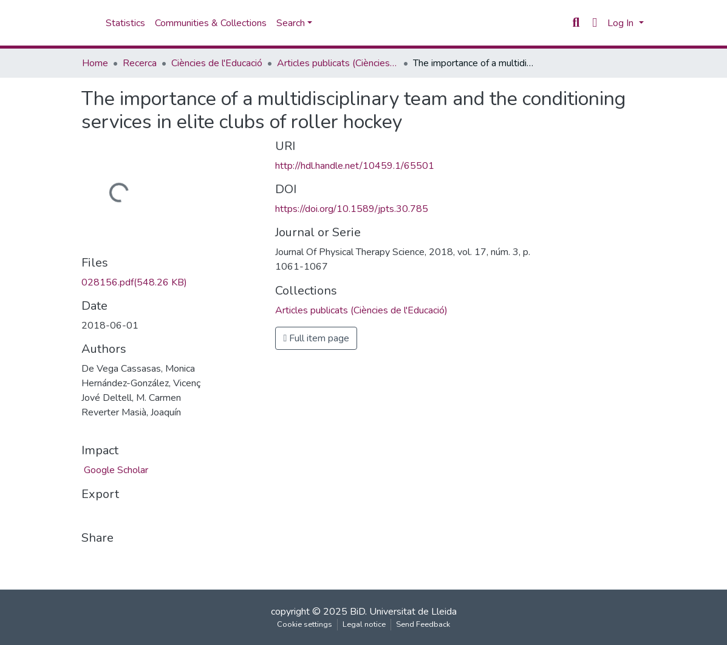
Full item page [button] (316, 338)
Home (95, 63)
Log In (621, 23)
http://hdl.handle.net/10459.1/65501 (354, 165)
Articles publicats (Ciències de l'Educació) (337, 63)
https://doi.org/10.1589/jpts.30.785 (351, 209)
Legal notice (364, 624)
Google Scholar (114, 470)
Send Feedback (423, 624)
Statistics (125, 23)
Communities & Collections (211, 23)
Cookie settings (304, 624)
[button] (595, 23)
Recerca (140, 63)
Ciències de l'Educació (216, 63)
